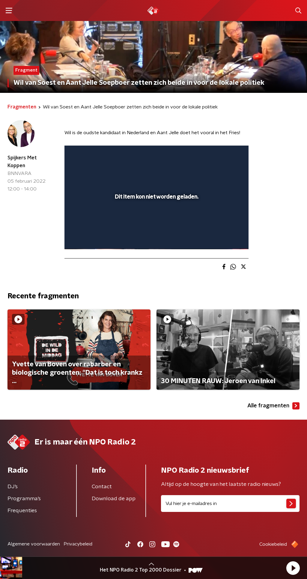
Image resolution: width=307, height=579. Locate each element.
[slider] (155, 220)
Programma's (24, 498)
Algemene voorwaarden (33, 544)
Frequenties (22, 510)
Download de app (114, 498)
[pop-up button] (223, 236)
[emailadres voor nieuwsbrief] (230, 503)
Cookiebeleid (273, 544)
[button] (293, 568)
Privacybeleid (78, 544)
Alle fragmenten (273, 405)
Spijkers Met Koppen (22, 161)
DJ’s (12, 486)
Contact (102, 486)
